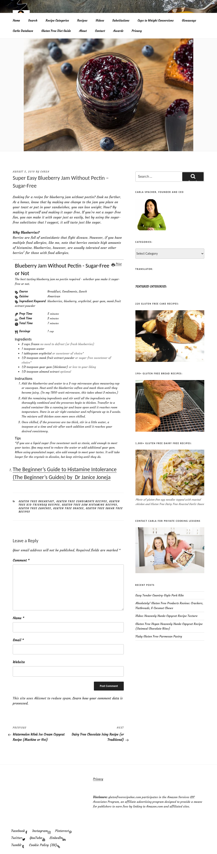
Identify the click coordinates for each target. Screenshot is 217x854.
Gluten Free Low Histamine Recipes (89, 504)
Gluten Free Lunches (35, 508)
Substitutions (120, 20)
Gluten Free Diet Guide (56, 31)
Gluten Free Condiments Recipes (81, 501)
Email (18, 640)
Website (19, 662)
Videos (100, 20)
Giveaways (189, 20)
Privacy (137, 31)
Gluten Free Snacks (68, 508)
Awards (118, 31)
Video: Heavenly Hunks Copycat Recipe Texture (166, 616)
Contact (100, 31)
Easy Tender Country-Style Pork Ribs (159, 595)
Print (116, 264)
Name (18, 618)
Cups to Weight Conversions (156, 20)
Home (16, 20)
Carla (44, 171)
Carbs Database (23, 31)
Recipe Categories (57, 20)
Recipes (82, 20)
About (83, 31)
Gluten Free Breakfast (36, 501)
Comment (21, 560)
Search (32, 20)
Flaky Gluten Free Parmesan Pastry (158, 636)
